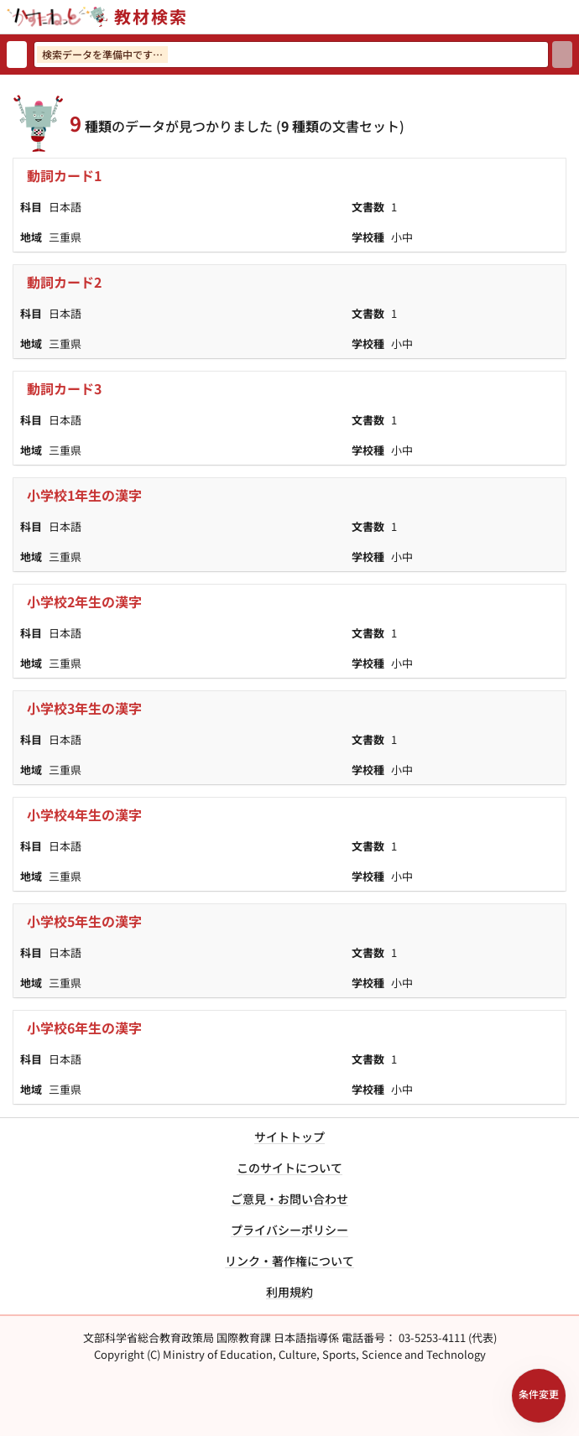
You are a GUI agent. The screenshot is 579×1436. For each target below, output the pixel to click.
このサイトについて (289, 1167)
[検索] (562, 54)
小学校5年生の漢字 (84, 921)
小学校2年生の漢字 (84, 601)
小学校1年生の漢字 (84, 495)
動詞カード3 (64, 388)
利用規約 (289, 1291)
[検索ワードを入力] (291, 54)
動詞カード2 (64, 282)
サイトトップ (289, 1136)
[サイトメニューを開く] (572, 16)
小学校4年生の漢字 (84, 814)
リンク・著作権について (289, 1260)
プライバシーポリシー (289, 1229)
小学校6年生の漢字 (84, 1027)
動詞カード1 (64, 175)
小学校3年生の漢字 (84, 708)
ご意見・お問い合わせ (289, 1198)
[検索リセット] (17, 54)
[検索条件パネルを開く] (539, 1396)
